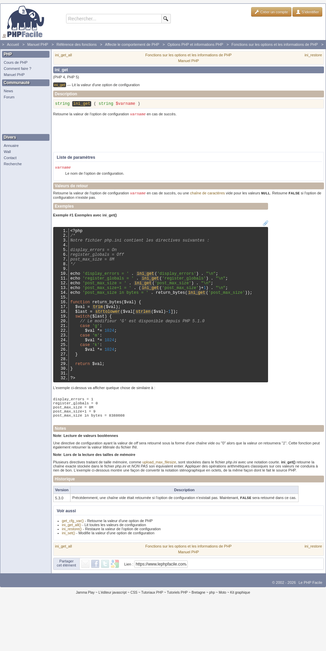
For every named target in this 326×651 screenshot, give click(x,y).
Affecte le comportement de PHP (132, 44)
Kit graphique (240, 635)
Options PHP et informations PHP (195, 44)
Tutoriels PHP (177, 635)
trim (98, 326)
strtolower (108, 332)
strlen (143, 332)
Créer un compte (271, 11)
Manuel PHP (37, 44)
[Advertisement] (24, 117)
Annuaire (11, 145)
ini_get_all (63, 55)
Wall (7, 152)
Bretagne (198, 635)
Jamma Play (85, 635)
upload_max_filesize (159, 504)
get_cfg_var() (73, 564)
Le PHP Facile (310, 626)
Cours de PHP (15, 62)
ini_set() (68, 576)
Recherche (13, 164)
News (8, 91)
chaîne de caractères (207, 196)
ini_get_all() (71, 568)
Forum (9, 97)
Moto (222, 635)
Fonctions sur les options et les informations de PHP (274, 44)
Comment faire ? (17, 68)
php (212, 635)
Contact (10, 158)
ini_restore (313, 55)
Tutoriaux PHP (152, 635)
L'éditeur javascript (112, 635)
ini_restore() (72, 572)
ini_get (145, 286)
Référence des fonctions (77, 44)
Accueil (13, 44)
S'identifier (307, 11)
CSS (134, 635)
